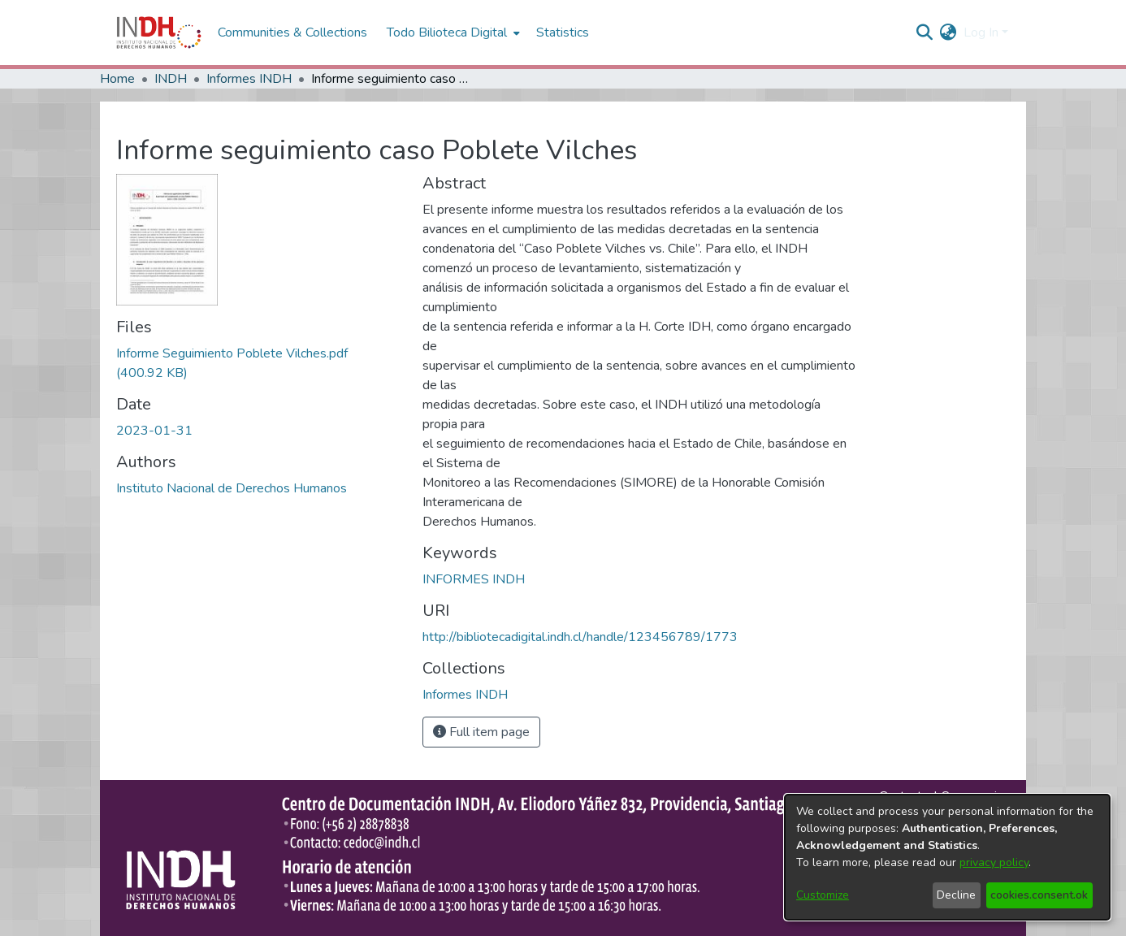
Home (117, 79)
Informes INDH (249, 79)
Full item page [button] (481, 732)
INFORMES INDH (473, 579)
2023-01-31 (154, 431)
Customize (822, 895)
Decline (956, 895)
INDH (170, 79)
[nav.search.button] (925, 32)
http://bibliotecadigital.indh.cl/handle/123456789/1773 (580, 637)
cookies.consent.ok (1039, 895)
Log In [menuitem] (981, 32)
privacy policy (994, 862)
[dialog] (947, 857)
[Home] (158, 32)
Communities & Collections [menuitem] (292, 32)
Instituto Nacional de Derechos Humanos (231, 488)
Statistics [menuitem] (562, 32)
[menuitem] (948, 32)
